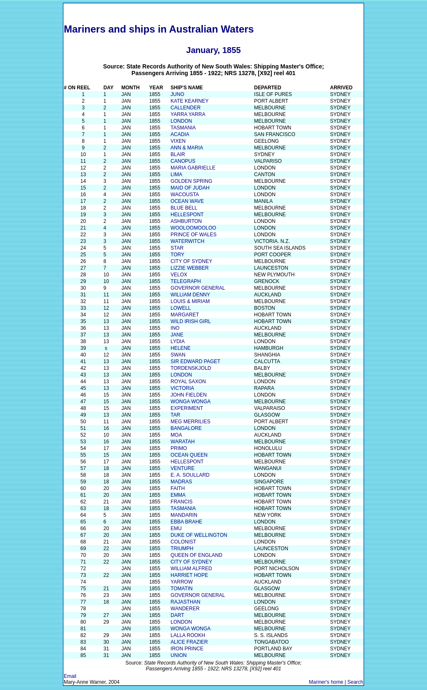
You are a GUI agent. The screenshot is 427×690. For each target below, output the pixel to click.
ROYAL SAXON (188, 381)
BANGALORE (186, 428)
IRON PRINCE (187, 649)
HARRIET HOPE (189, 575)
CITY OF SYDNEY (191, 261)
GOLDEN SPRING (191, 181)
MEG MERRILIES (190, 422)
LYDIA (178, 341)
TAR (175, 415)
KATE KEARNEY (189, 101)
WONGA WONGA (191, 401)
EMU (176, 528)
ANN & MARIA (187, 148)
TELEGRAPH (186, 281)
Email (70, 676)
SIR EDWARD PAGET (195, 361)
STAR (177, 248)
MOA (176, 435)
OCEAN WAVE (187, 201)
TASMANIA (183, 128)
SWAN (178, 355)
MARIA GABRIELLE (193, 168)
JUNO (177, 94)
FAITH (178, 488)
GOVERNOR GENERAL (198, 288)
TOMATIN (182, 588)
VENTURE (182, 468)
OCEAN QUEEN (189, 455)
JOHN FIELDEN (189, 395)
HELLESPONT (187, 214)
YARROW (182, 582)
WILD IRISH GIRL (191, 321)
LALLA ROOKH (188, 635)
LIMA (176, 174)
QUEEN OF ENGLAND (196, 555)
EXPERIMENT (187, 408)
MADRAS (181, 482)
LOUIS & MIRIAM (190, 301)
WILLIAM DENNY (190, 295)
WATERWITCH (187, 241)
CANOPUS (183, 161)
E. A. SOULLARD (190, 475)
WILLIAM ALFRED (191, 568)
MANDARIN (184, 515)
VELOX (179, 275)
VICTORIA (182, 388)
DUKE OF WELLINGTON (199, 535)
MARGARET (185, 315)
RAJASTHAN (185, 602)
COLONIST (183, 542)
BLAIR (178, 154)
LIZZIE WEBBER (189, 268)
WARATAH (183, 442)
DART (177, 615)
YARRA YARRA (188, 114)
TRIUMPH (182, 548)
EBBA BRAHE (186, 522)
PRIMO (179, 448)
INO (175, 328)
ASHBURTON (186, 221)
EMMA (178, 495)
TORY (177, 255)
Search (355, 682)
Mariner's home (326, 682)
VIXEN (178, 141)
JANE (177, 335)
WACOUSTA (185, 194)
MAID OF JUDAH (190, 188)
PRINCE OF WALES (193, 235)
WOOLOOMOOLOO (193, 228)
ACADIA (180, 134)
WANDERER (185, 609)
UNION (179, 655)
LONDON (181, 121)
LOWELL (181, 308)
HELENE (181, 348)
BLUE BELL (184, 208)
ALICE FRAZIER (189, 642)
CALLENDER (186, 108)
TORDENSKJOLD (191, 368)
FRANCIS (182, 502)
